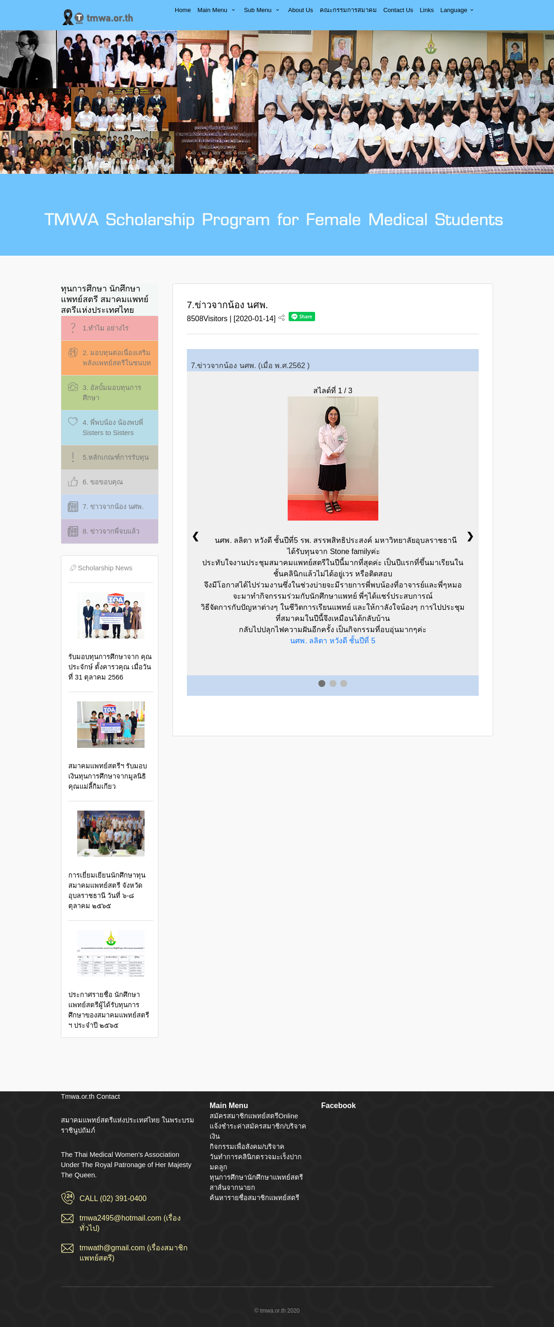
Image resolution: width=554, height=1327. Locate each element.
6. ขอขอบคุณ (94, 482)
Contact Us (398, 10)
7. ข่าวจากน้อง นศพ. (105, 507)
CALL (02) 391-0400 (112, 1198)
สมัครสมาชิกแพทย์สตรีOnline (254, 1116)
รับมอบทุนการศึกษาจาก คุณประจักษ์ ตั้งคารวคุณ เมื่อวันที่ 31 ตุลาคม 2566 (110, 636)
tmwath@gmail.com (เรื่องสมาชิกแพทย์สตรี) (133, 1253)
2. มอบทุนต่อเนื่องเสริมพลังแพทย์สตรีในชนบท (108, 357)
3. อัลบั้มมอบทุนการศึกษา (103, 392)
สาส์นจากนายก (232, 1187)
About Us (300, 10)
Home (183, 10)
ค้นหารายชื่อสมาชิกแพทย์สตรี (254, 1198)
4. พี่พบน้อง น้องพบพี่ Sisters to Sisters (104, 426)
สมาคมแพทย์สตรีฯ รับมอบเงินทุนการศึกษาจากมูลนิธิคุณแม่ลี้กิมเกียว (110, 745)
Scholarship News (100, 568)
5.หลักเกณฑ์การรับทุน (107, 457)
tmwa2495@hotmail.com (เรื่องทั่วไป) (130, 1223)
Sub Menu (263, 10)
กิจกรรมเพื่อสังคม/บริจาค (247, 1146)
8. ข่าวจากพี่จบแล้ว (102, 531)
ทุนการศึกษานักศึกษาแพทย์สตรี (256, 1177)
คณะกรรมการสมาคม (348, 10)
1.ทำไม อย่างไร (97, 328)
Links (427, 10)
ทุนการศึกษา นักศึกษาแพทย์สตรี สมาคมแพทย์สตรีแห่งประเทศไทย (105, 299)
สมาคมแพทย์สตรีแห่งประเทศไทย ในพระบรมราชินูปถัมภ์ (98, 17)
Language (458, 10)
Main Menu (217, 10)
